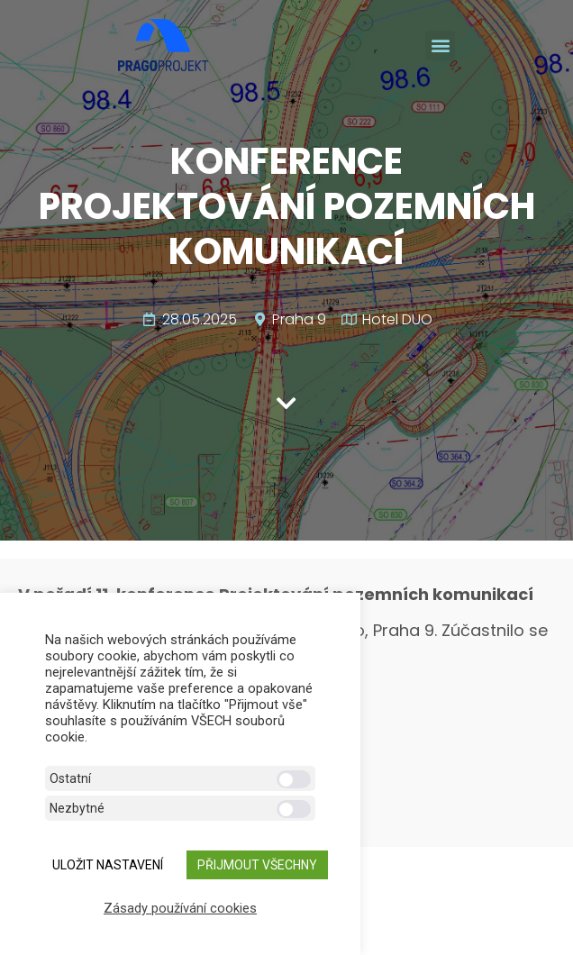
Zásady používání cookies (180, 908)
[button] (440, 45)
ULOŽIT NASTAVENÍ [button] (107, 865)
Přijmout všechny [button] (257, 865)
